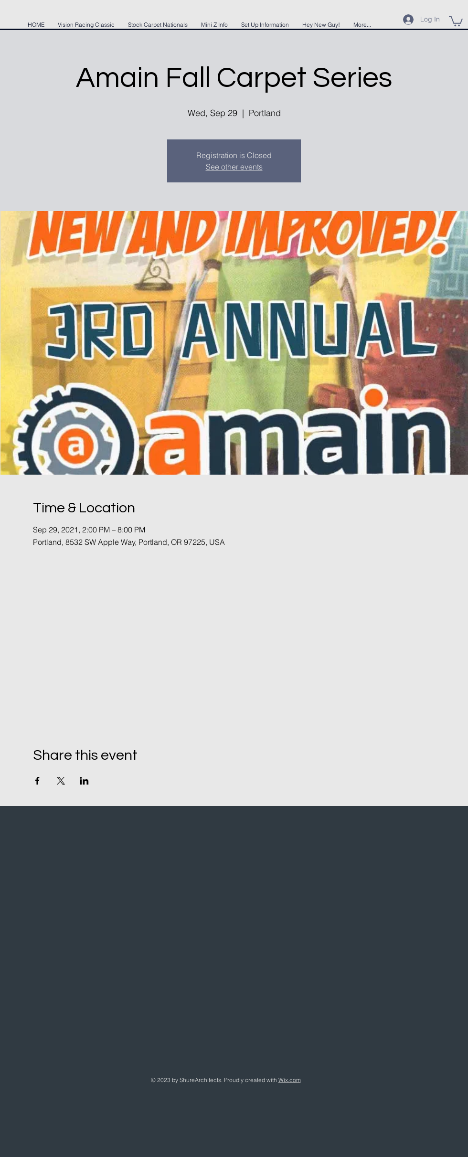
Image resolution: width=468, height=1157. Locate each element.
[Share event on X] (60, 781)
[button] (456, 20)
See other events (234, 166)
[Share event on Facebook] (37, 781)
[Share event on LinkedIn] (84, 781)
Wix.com (289, 1079)
